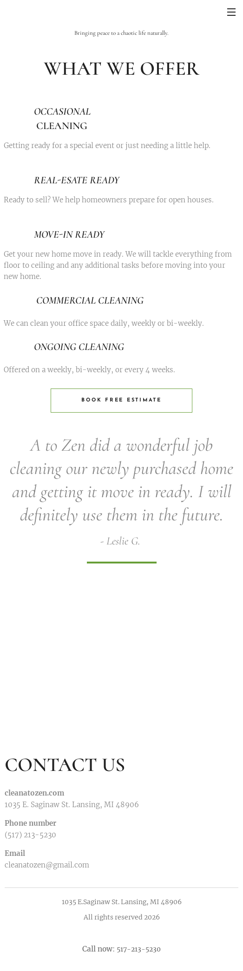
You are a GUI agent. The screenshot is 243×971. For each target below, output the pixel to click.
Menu (231, 12)
